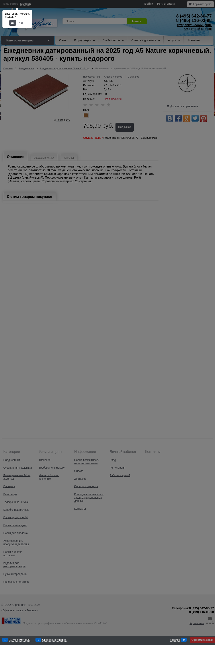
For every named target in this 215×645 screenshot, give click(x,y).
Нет (21, 22)
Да (12, 22)
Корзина (175, 640)
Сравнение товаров (54, 640)
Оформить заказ (202, 639)
